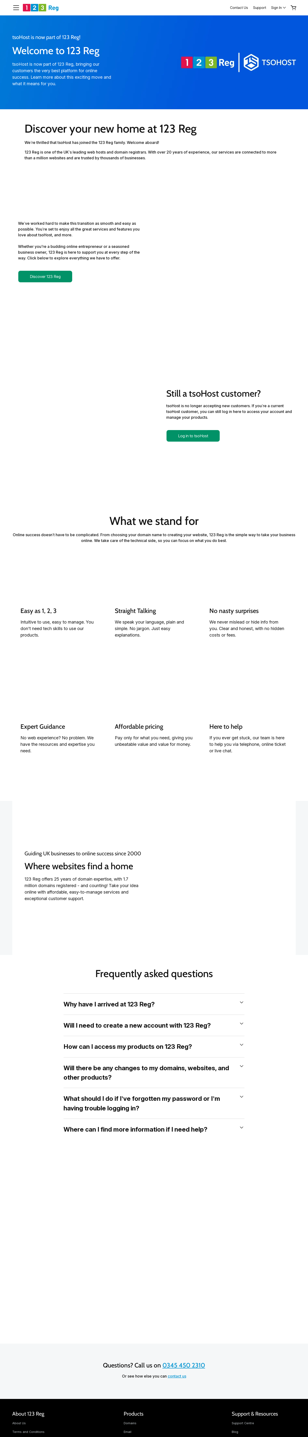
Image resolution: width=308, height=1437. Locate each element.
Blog (235, 1432)
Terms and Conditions (28, 1432)
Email (127, 1432)
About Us (19, 1423)
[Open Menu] (14, 8)
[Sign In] (279, 7)
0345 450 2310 (183, 1365)
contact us (177, 1376)
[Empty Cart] (293, 7)
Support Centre (243, 1423)
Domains (130, 1423)
